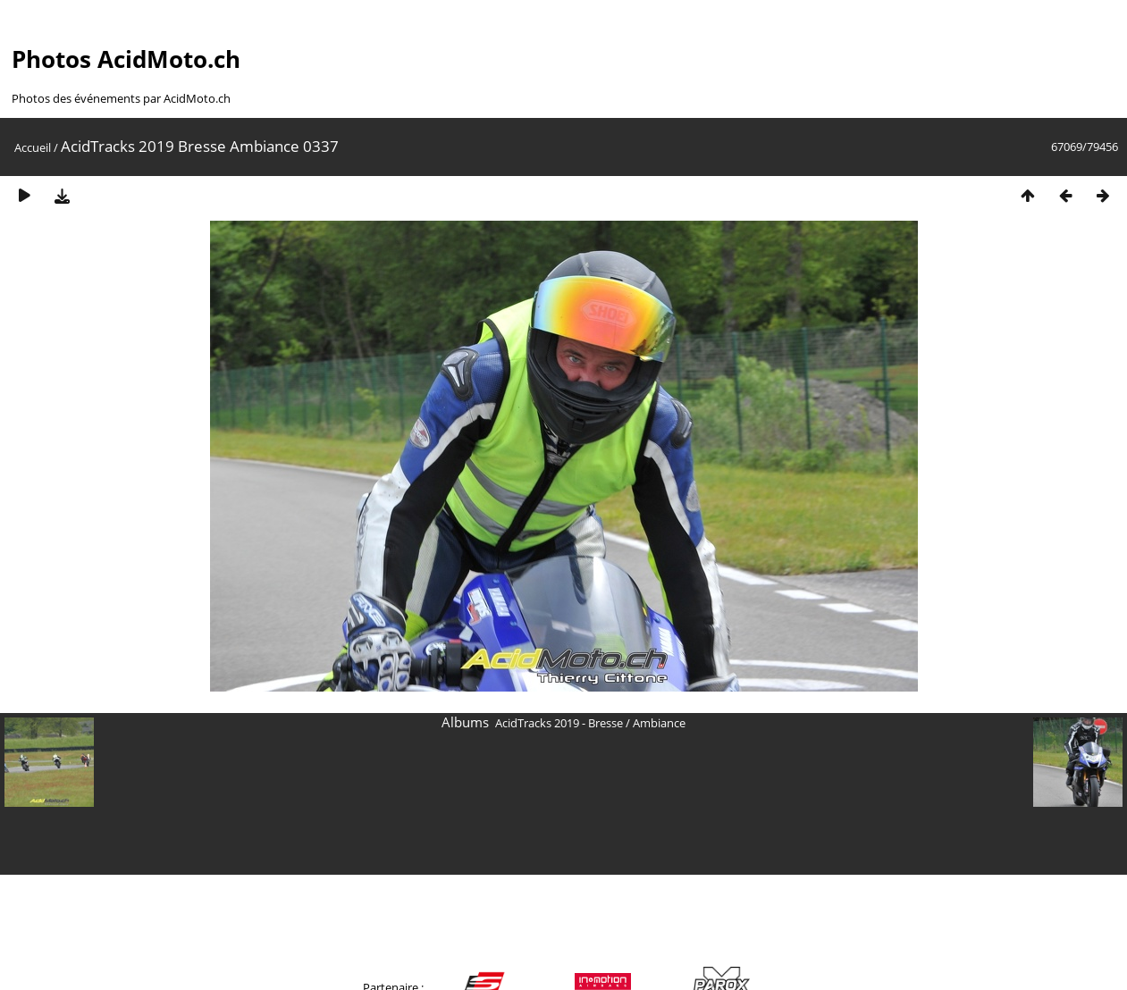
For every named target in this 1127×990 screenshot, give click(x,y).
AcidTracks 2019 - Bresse (559, 723)
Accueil (32, 147)
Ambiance (659, 723)
